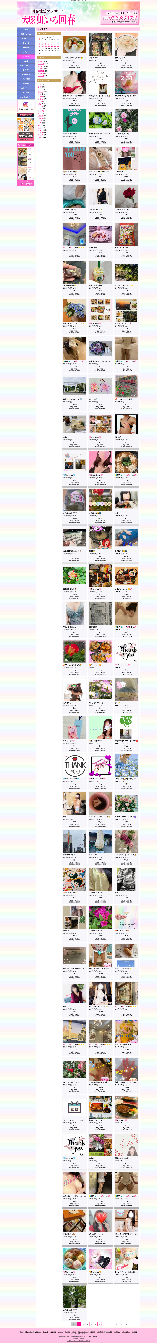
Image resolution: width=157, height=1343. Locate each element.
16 (58, 46)
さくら (40, 130)
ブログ (26, 61)
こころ (40, 99)
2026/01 (41, 71)
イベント (26, 52)
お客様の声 (26, 74)
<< (45, 37)
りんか (40, 92)
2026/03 (41, 66)
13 (49, 46)
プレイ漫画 (26, 79)
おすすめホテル (26, 97)
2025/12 (41, 73)
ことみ (40, 101)
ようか (40, 120)
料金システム (26, 34)
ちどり (40, 132)
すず (39, 89)
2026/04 (41, 64)
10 (40, 46)
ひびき (40, 106)
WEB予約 (25, 83)
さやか (40, 113)
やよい (40, 137)
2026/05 (41, 61)
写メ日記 (26, 56)
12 (46, 46)
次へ (127, 1324)
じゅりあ (41, 111)
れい (39, 94)
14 (52, 46)
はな (39, 104)
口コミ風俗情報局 (26, 184)
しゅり (40, 135)
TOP (26, 29)
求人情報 (26, 92)
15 (55, 46)
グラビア (26, 70)
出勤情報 (26, 47)
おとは (40, 96)
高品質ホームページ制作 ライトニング (78, 1341)
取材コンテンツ (26, 65)
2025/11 (41, 76)
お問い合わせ (26, 88)
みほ (39, 87)
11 (43, 46)
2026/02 (41, 68)
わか (39, 125)
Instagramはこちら (26, 106)
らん (39, 123)
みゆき (40, 118)
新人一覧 (26, 43)
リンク (84, 1333)
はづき (40, 116)
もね (39, 108)
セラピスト (26, 38)
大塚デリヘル (26, 181)
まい (39, 128)
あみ (39, 84)
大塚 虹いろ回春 (79, 1338)
